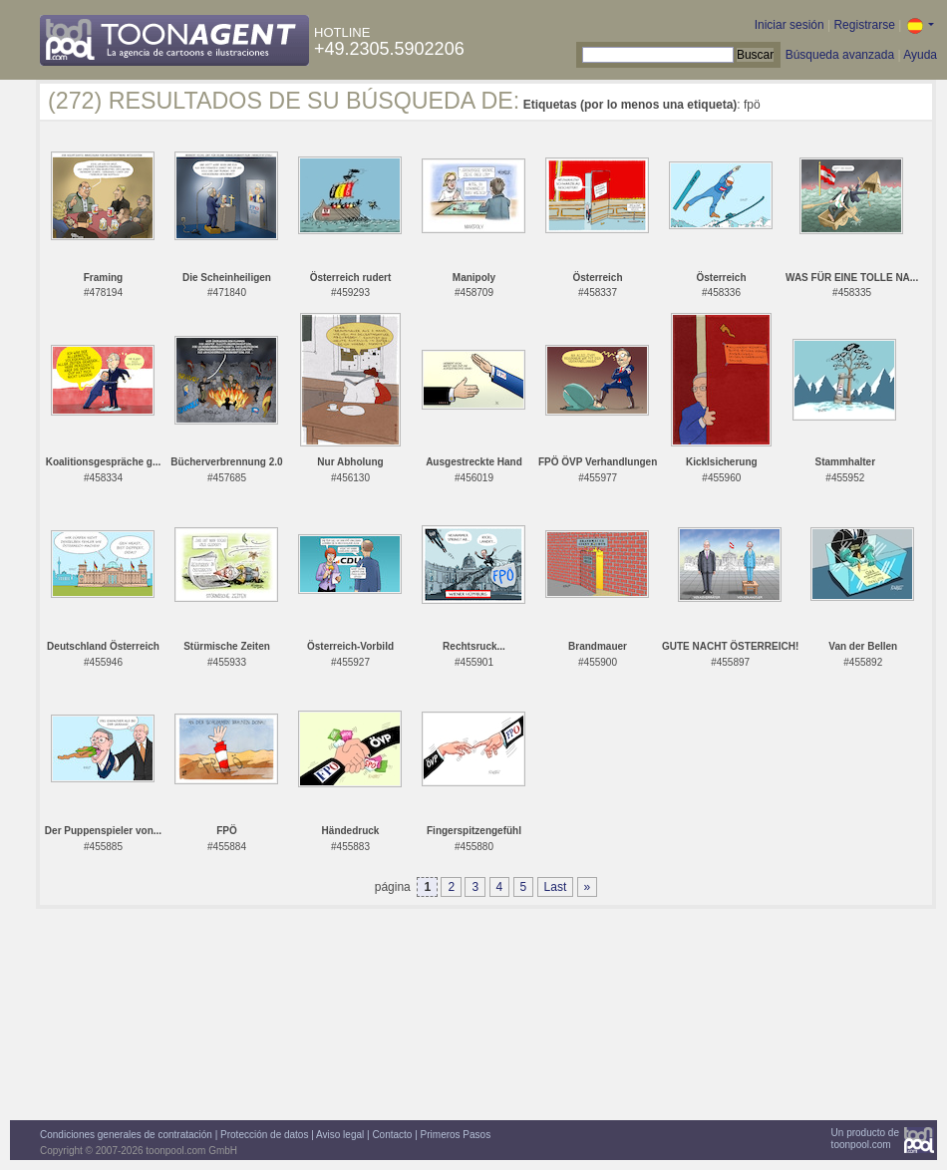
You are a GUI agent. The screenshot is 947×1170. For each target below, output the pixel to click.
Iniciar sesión (789, 25)
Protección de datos (264, 1134)
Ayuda (920, 55)
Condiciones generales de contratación (126, 1134)
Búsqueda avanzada (840, 55)
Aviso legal (340, 1134)
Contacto (392, 1134)
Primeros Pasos (456, 1134)
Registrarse (863, 25)
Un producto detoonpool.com (865, 1138)
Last (555, 887)
